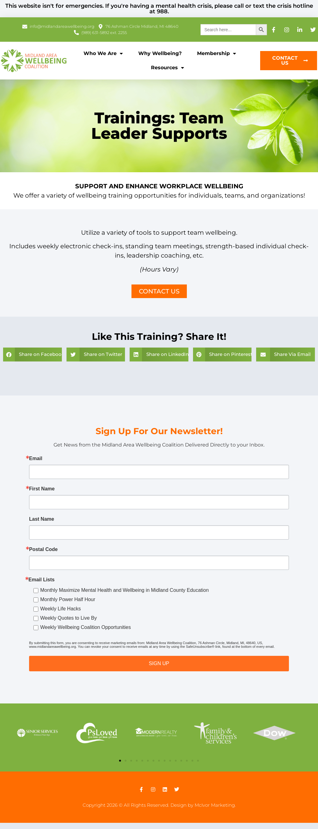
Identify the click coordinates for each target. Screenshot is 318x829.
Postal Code (43, 549)
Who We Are (103, 53)
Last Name (41, 519)
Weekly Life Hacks (60, 608)
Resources (167, 67)
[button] (32, 354)
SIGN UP (159, 663)
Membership (216, 53)
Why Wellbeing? (160, 53)
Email (35, 458)
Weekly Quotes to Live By (68, 618)
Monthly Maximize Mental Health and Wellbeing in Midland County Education (124, 590)
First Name (42, 488)
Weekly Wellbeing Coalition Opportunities (85, 627)
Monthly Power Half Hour (67, 599)
